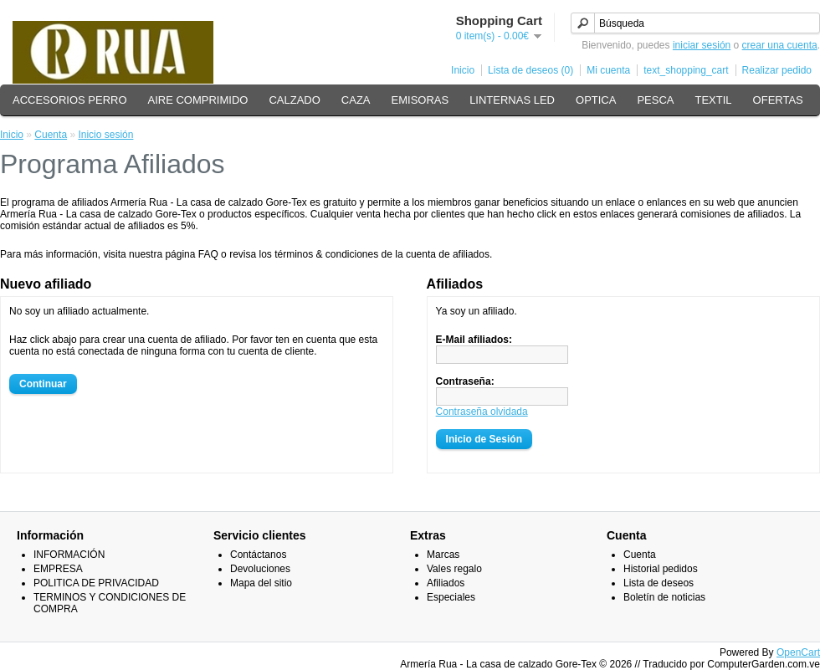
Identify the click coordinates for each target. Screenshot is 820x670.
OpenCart (798, 652)
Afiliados (445, 583)
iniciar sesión (701, 45)
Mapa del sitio (261, 583)
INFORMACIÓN (69, 554)
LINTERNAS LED (512, 100)
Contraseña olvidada (482, 411)
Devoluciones (260, 569)
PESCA (655, 100)
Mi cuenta (608, 70)
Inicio (462, 70)
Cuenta (50, 135)
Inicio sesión (105, 135)
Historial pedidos (660, 569)
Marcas (443, 554)
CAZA (356, 100)
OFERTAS (778, 100)
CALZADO (294, 100)
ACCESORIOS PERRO (70, 100)
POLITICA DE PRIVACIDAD (96, 583)
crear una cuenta (779, 45)
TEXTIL (713, 100)
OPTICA (596, 100)
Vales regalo (454, 569)
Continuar (43, 384)
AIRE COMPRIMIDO (198, 100)
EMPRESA (58, 569)
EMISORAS (420, 100)
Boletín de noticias (664, 597)
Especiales (451, 597)
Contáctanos (258, 554)
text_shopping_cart (685, 70)
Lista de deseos (658, 583)
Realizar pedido (777, 70)
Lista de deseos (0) (530, 70)
